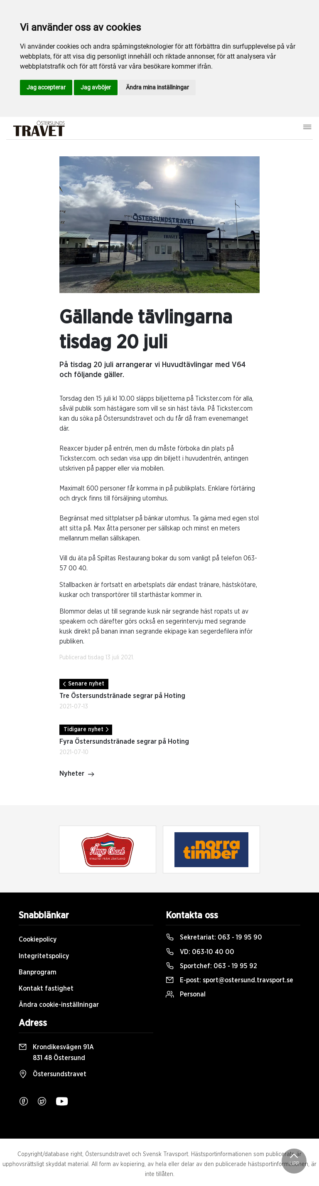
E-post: (229, 980)
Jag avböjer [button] (96, 87)
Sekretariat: (214, 937)
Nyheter (77, 774)
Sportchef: (211, 966)
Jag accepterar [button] (46, 87)
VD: (200, 952)
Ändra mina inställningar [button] (157, 87)
